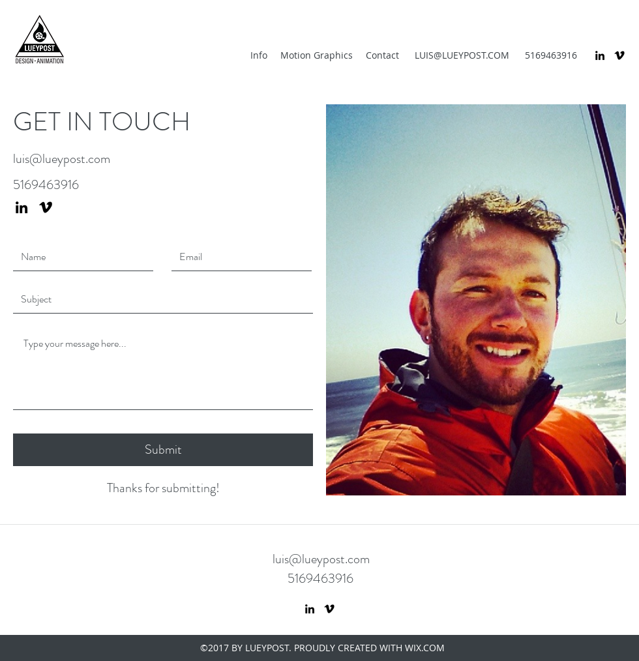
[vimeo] (619, 55)
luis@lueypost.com (61, 158)
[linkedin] (599, 55)
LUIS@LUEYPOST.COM (462, 55)
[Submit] (163, 449)
